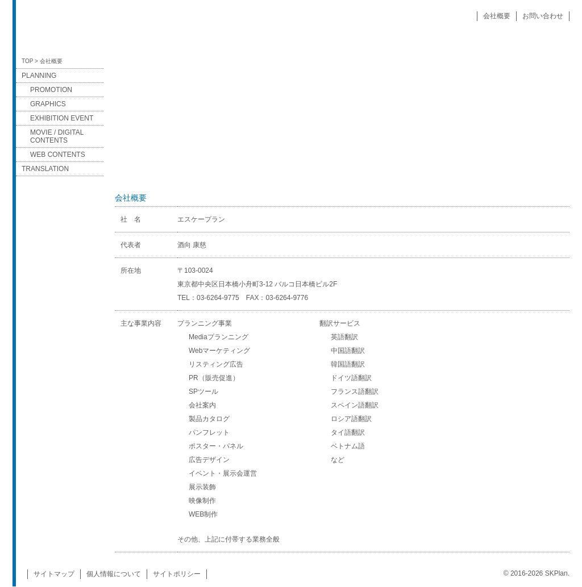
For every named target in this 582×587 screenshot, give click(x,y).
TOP (27, 61)
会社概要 (496, 16)
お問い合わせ (542, 16)
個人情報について (113, 574)
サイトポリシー (177, 574)
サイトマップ (54, 574)
